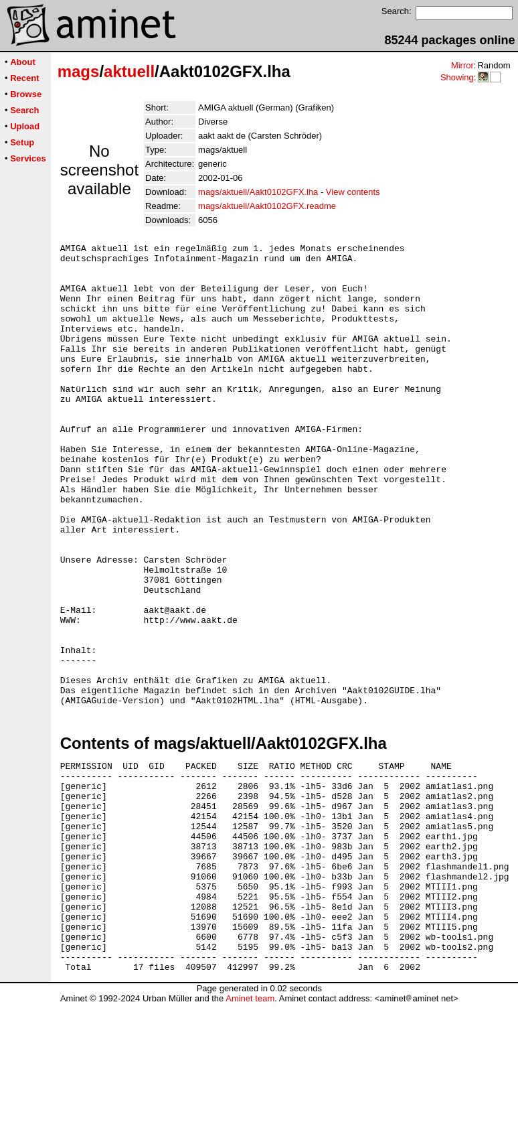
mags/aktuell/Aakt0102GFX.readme (267, 206)
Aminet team (250, 1133)
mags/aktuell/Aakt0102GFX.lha (258, 192)
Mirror (462, 65)
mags (79, 71)
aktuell (129, 71)
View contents (353, 192)
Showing (457, 77)
